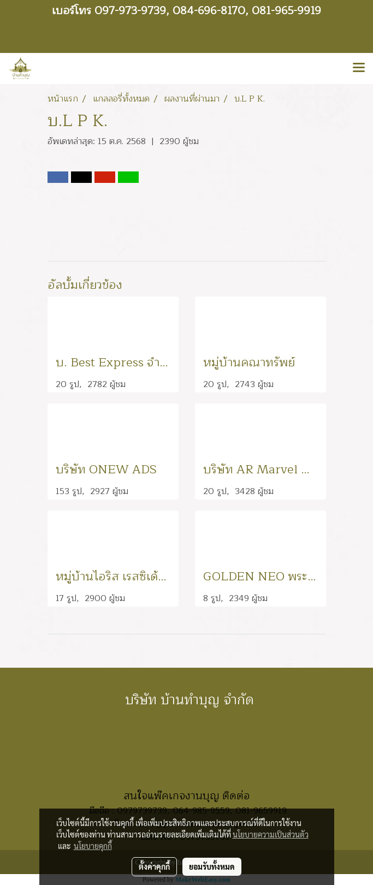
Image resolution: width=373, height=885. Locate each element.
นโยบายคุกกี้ (93, 846)
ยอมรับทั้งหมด (212, 866)
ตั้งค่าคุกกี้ (154, 866)
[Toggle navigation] (359, 68)
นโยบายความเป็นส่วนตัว (271, 834)
